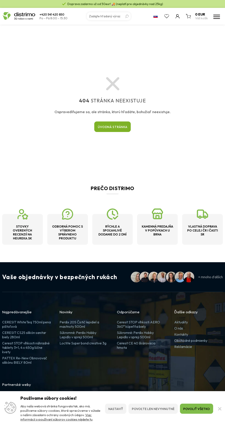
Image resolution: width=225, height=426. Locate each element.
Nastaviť (115, 409)
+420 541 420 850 (52, 14)
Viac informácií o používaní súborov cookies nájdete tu (56, 417)
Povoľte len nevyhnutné (153, 409)
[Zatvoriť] (219, 408)
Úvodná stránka (112, 127)
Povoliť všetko (196, 409)
